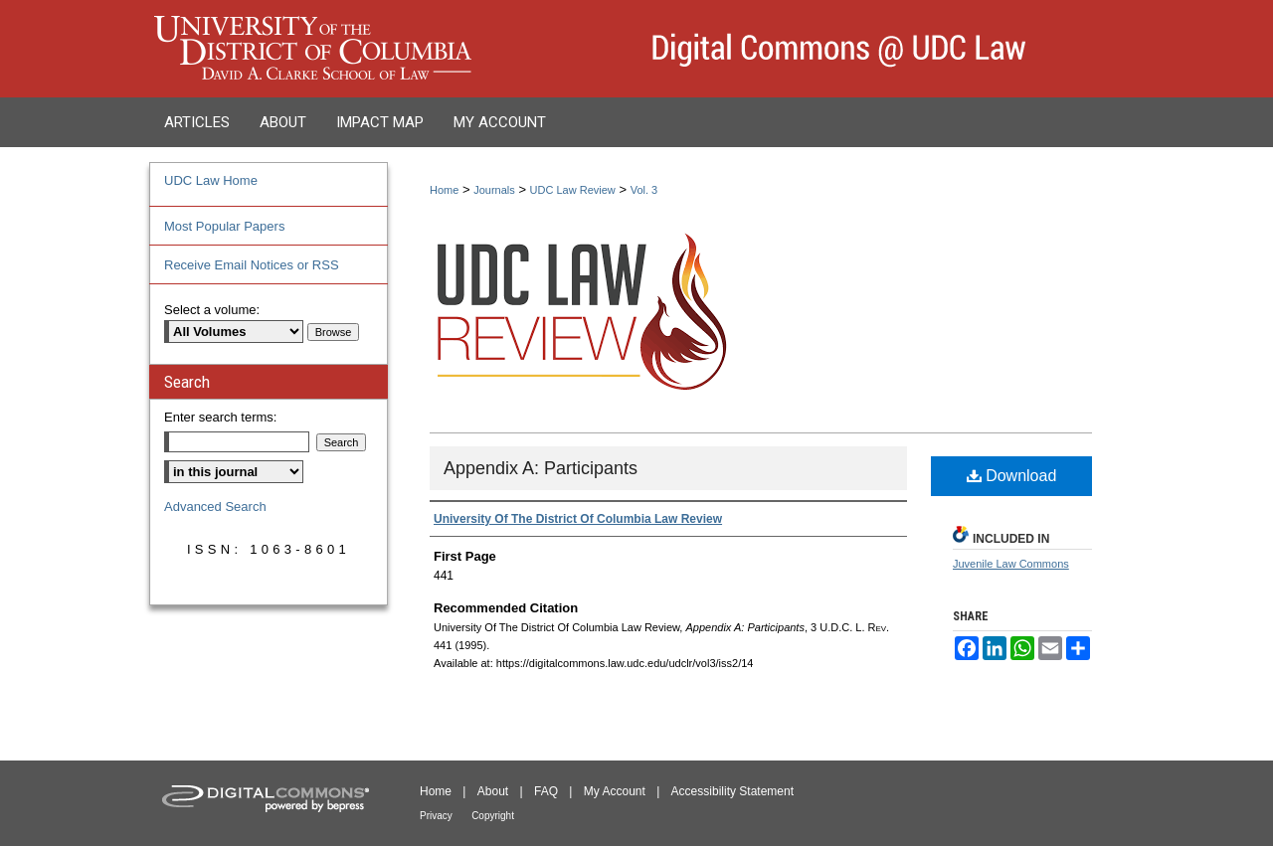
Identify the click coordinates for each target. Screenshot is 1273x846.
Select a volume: (212, 309)
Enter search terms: (220, 417)
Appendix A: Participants (540, 468)
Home (444, 190)
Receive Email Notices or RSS (251, 264)
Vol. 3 (644, 190)
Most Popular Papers (224, 226)
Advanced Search (215, 506)
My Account (614, 791)
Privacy (436, 815)
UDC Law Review (573, 190)
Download (1012, 475)
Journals (494, 190)
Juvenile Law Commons (1011, 564)
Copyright (492, 815)
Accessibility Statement (732, 791)
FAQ (546, 791)
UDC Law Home (211, 180)
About (492, 791)
